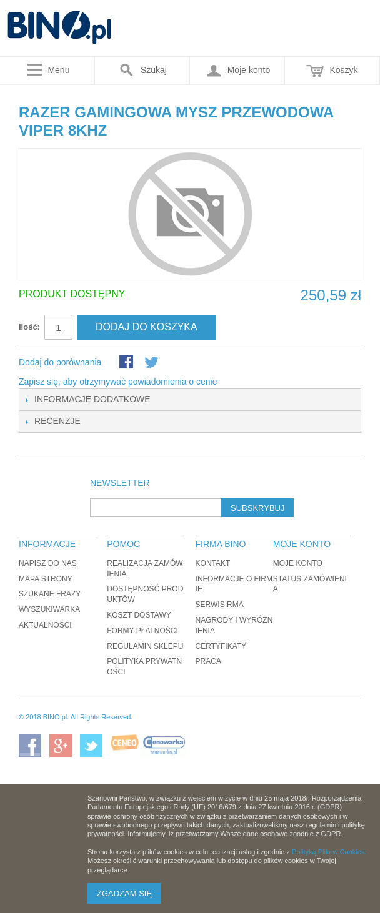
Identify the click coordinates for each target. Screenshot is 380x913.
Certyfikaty (221, 646)
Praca (208, 661)
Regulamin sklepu (145, 646)
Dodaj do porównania (60, 362)
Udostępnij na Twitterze (152, 363)
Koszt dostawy (139, 615)
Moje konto (297, 563)
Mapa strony (45, 579)
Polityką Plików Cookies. (329, 852)
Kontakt (213, 563)
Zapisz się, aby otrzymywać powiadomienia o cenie (118, 382)
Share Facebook (127, 363)
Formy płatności (142, 630)
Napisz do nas (48, 563)
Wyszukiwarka (49, 609)
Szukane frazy (50, 594)
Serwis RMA (220, 604)
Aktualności (45, 625)
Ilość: (29, 327)
